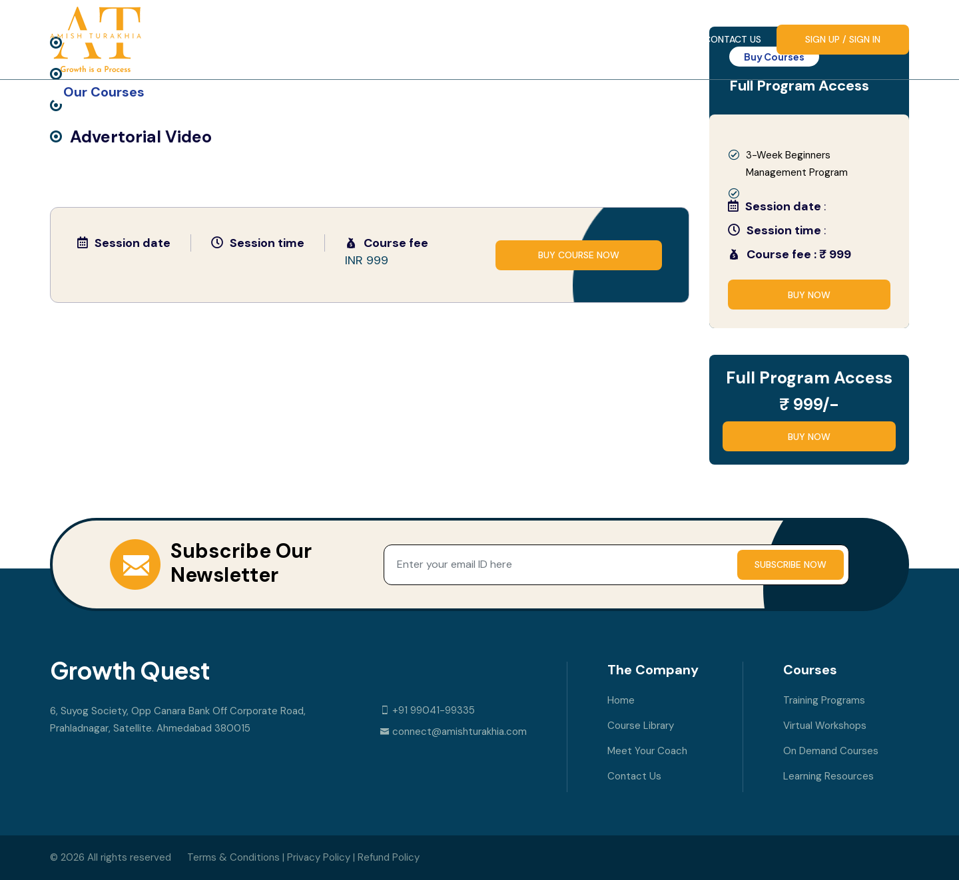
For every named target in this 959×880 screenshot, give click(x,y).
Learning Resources (828, 776)
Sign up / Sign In (842, 39)
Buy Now (809, 295)
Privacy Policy (318, 857)
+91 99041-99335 (427, 710)
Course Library (528, 39)
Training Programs (824, 700)
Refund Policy (389, 857)
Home (447, 39)
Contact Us (732, 39)
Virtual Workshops (824, 725)
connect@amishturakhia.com (453, 731)
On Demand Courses (830, 751)
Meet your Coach (637, 39)
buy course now (578, 255)
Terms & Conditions (233, 857)
